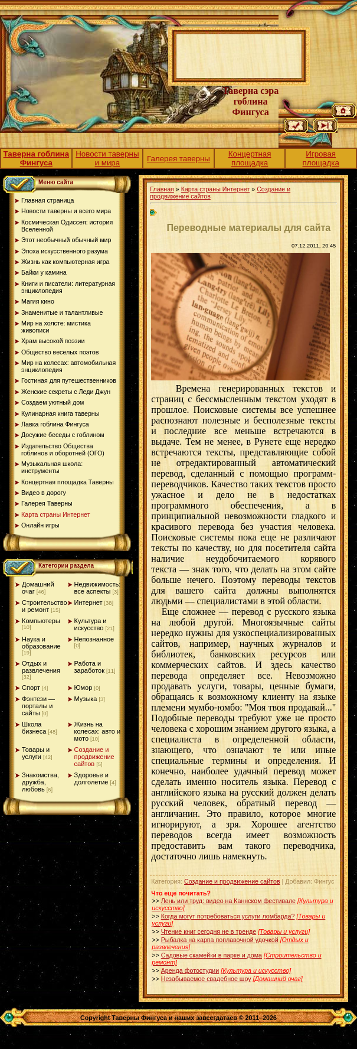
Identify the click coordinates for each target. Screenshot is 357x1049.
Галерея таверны (178, 158)
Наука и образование (41, 643)
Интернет (88, 602)
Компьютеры (41, 620)
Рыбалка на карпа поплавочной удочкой (220, 939)
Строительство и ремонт (44, 606)
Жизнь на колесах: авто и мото (97, 731)
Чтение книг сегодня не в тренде (208, 931)
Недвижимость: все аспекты (97, 588)
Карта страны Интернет (215, 189)
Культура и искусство (90, 624)
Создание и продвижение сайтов (94, 756)
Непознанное (94, 639)
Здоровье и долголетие (91, 778)
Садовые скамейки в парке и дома (211, 955)
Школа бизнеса (34, 728)
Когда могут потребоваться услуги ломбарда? (228, 916)
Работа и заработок (89, 667)
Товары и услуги (36, 753)
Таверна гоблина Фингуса (37, 158)
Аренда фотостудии (190, 970)
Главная (162, 189)
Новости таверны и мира (107, 158)
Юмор (83, 687)
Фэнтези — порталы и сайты (38, 705)
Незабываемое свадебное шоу (206, 978)
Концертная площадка (249, 158)
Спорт (31, 687)
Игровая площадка (321, 158)
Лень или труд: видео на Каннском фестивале (228, 900)
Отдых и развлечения (41, 667)
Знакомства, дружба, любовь (40, 782)
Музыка (85, 698)
